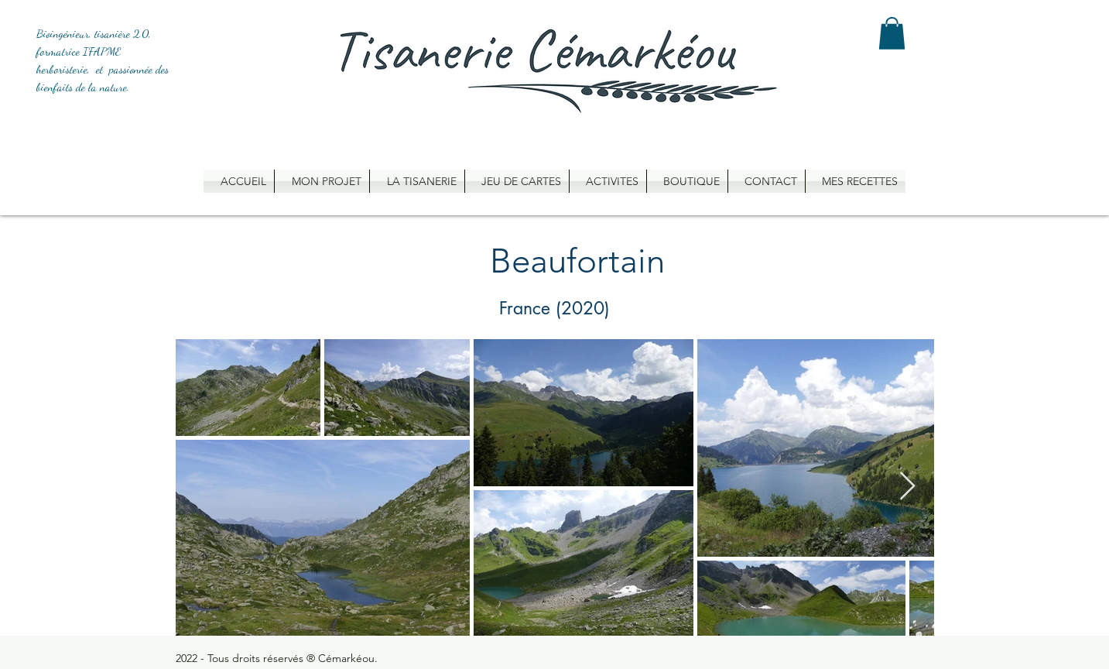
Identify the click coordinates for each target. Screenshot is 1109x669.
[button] (891, 33)
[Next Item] (907, 487)
